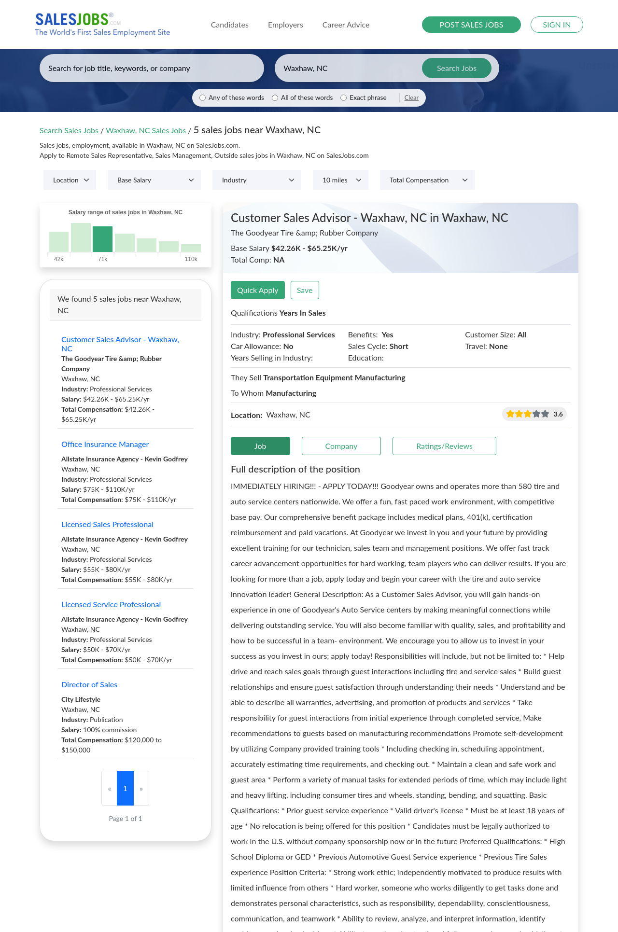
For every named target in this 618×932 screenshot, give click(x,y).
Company (341, 445)
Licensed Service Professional (111, 604)
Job (260, 445)
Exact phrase (368, 97)
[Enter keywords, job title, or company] (151, 68)
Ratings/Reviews (444, 445)
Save (305, 289)
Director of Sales (89, 684)
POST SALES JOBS (472, 24)
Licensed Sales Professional (107, 524)
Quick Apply (258, 289)
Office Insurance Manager (105, 443)
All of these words (307, 97)
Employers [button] (285, 24)
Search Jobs (457, 67)
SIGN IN (557, 24)
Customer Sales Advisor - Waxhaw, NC (120, 343)
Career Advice (346, 24)
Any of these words (236, 97)
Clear (412, 97)
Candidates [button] (230, 24)
